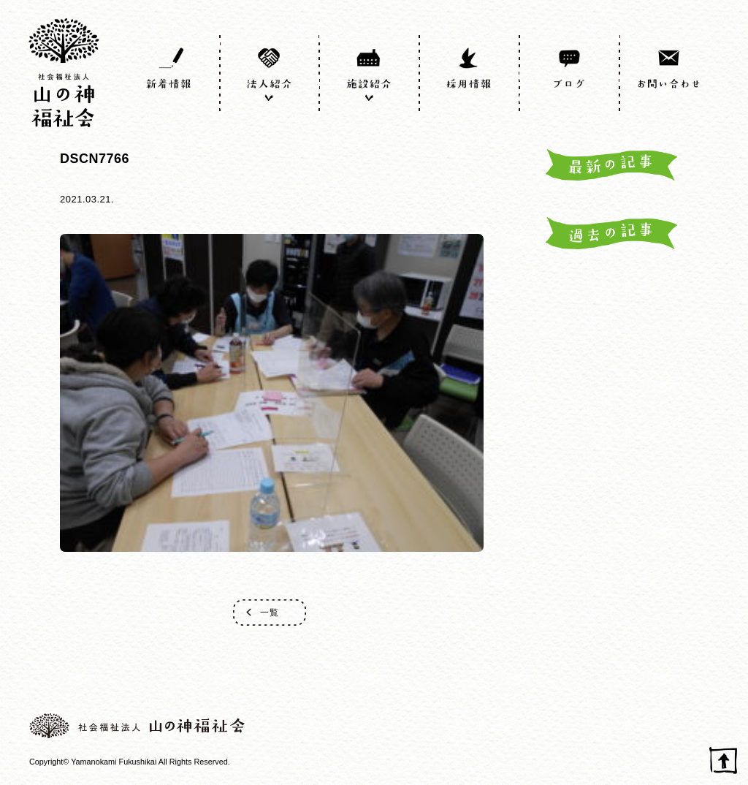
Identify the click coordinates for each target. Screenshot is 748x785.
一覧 (269, 612)
